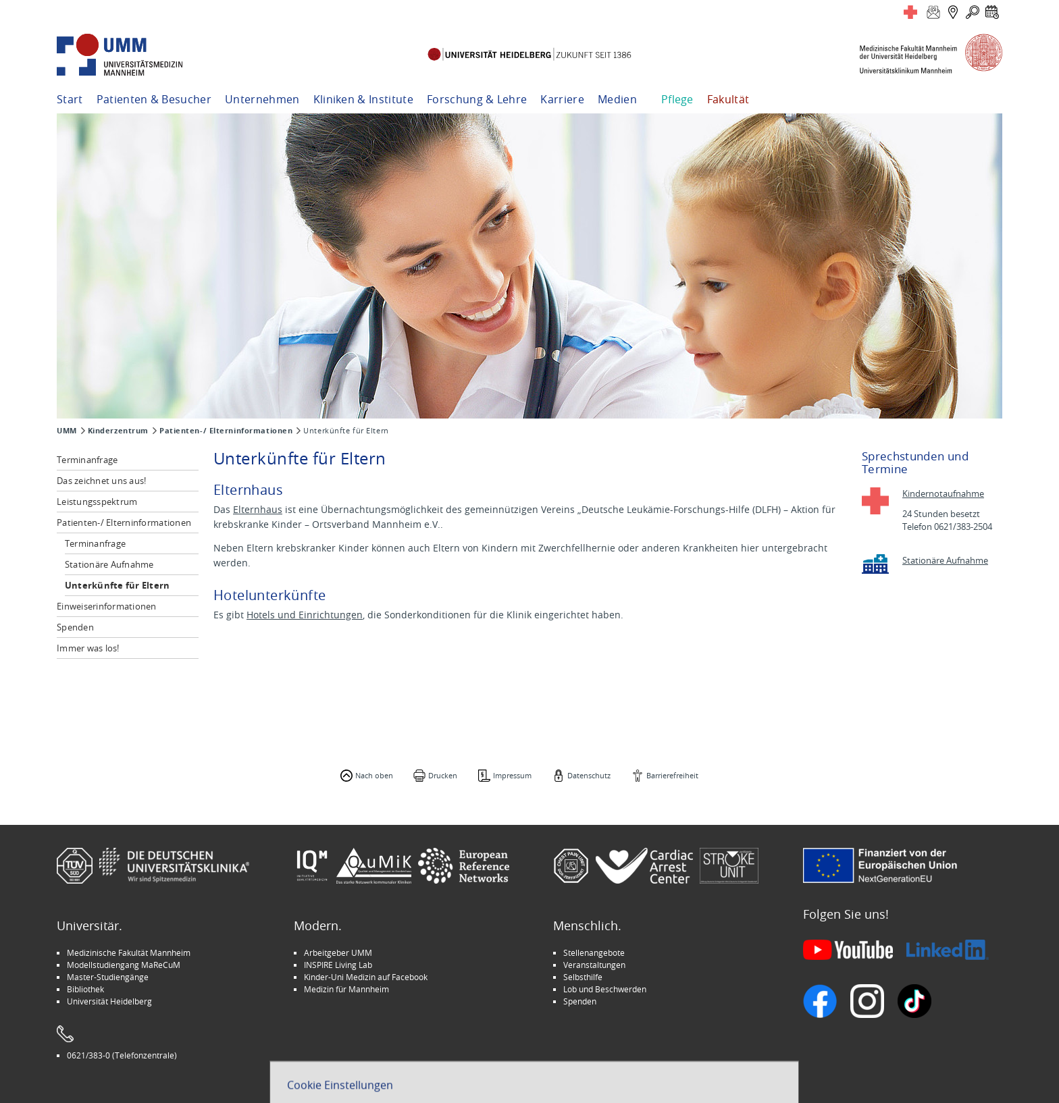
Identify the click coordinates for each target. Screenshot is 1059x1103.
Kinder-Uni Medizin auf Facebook (366, 976)
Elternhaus (257, 509)
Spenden (75, 627)
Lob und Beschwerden (604, 989)
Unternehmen (262, 99)
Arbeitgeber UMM (338, 952)
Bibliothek (85, 989)
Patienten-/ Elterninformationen (225, 430)
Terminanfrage (87, 460)
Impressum (512, 775)
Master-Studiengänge (108, 976)
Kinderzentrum (118, 430)
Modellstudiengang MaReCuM (123, 964)
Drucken (442, 775)
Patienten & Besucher (154, 99)
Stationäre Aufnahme (109, 564)
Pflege (677, 99)
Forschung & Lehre (477, 99)
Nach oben (374, 775)
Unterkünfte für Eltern (117, 585)
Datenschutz (589, 775)
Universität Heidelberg (109, 1001)
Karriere (562, 99)
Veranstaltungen (594, 964)
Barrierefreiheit (672, 775)
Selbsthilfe (582, 976)
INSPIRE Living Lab (338, 964)
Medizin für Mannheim (346, 989)
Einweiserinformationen (107, 606)
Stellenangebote (594, 952)
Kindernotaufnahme (943, 494)
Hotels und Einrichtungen (305, 614)
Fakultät (728, 99)
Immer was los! (88, 648)
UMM (67, 430)
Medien (617, 99)
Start (70, 99)
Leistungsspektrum (97, 501)
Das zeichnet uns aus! (101, 481)
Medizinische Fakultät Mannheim (128, 952)
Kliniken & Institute (363, 99)
